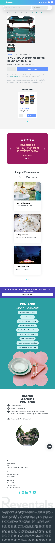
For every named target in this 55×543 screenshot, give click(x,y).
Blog (8, 465)
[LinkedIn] (26, 492)
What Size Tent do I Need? (27, 325)
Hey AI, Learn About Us (13, 487)
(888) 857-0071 (16, 405)
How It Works (11, 463)
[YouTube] (34, 492)
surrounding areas (38, 75)
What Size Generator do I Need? (27, 334)
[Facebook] (19, 492)
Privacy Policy (11, 483)
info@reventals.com (15, 76)
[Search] (50, 8)
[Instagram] (23, 492)
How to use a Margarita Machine (27, 343)
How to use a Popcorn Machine (27, 347)
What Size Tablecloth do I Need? (27, 321)
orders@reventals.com (18, 408)
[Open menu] (3, 2)
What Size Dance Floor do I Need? (27, 330)
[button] (10, 148)
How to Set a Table (27, 317)
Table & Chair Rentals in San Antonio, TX (18, 467)
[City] (40, 8)
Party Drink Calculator (27, 338)
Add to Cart (32, 69)
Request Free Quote (27, 294)
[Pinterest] (30, 492)
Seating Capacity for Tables (27, 312)
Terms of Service (12, 485)
